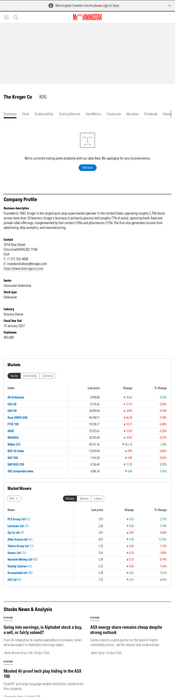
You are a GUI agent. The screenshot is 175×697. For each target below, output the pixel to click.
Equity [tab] (14, 376)
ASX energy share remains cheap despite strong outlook (126, 629)
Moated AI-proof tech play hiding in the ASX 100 (42, 673)
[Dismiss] (169, 5)
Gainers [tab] (84, 498)
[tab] (10, 114)
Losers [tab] (97, 498)
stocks (8, 617)
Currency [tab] (47, 376)
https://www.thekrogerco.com (23, 268)
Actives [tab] (70, 498)
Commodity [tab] (30, 376)
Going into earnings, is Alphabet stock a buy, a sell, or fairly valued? (43, 629)
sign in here (111, 5)
